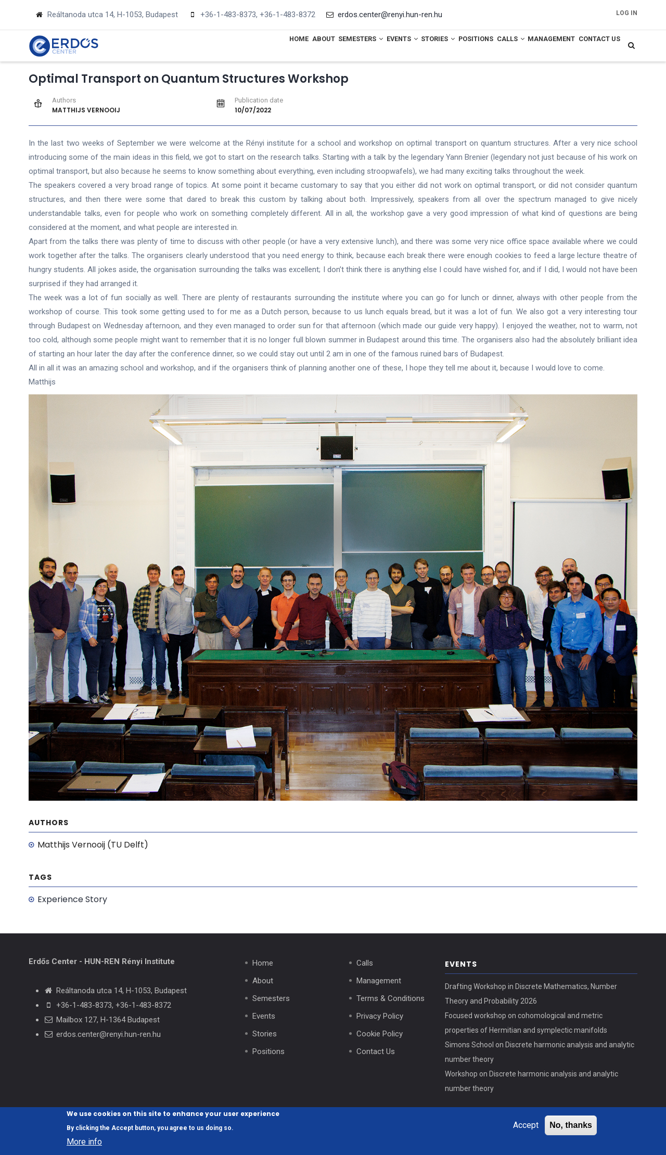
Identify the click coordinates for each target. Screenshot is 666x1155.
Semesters (303, 46)
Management (539, 46)
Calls (489, 46)
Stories (399, 46)
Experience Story (72, 902)
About (258, 46)
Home (225, 46)
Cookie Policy (379, 1036)
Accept (526, 1126)
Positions (445, 46)
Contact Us (595, 46)
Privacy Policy (379, 1018)
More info (84, 1143)
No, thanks (570, 1126)
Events (353, 46)
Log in (626, 13)
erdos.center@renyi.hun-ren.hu (108, 1037)
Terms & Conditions (390, 1001)
